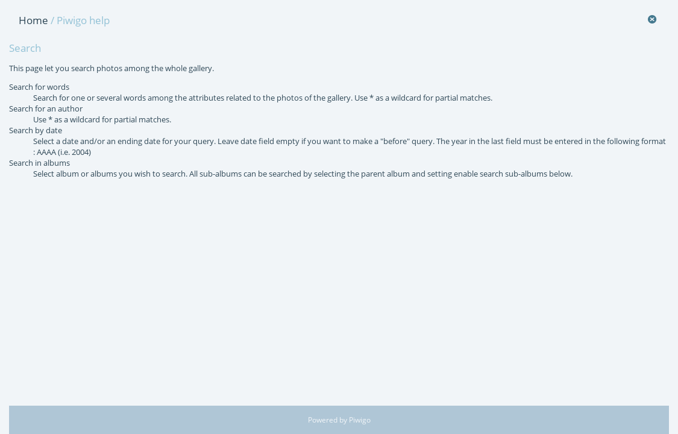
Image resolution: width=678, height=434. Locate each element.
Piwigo (360, 420)
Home (33, 20)
